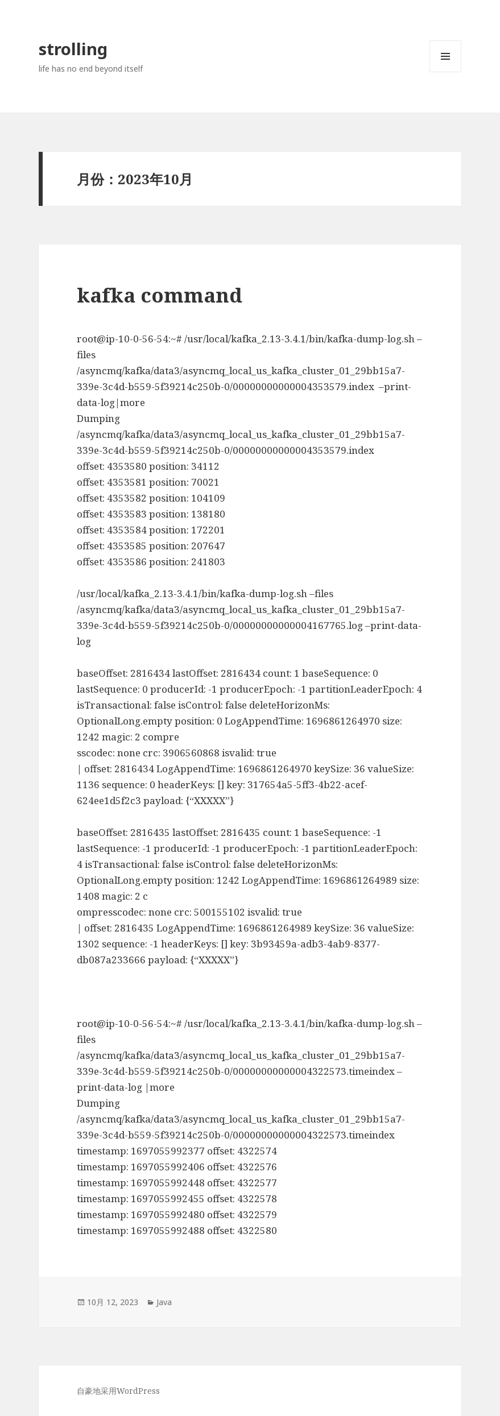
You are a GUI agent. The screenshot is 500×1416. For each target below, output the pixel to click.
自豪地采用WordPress (118, 1390)
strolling (73, 49)
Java (164, 1302)
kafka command (159, 294)
